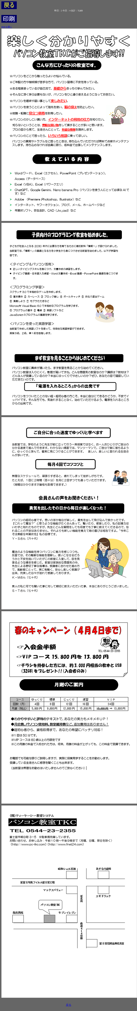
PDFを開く (6, 27)
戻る (68, 1004)
